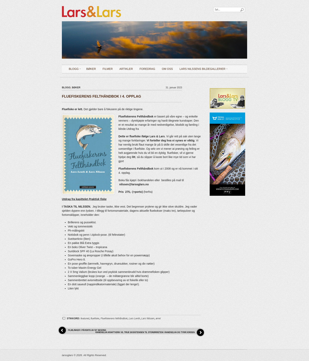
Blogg (73, 69)
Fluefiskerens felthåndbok (114, 318)
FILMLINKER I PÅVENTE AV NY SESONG (87, 330)
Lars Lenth (134, 318)
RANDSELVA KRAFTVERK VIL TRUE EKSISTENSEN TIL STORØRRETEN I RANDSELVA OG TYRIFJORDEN (145, 332)
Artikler (126, 68)
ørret (158, 318)
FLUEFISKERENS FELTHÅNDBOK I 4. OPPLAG (101, 96)
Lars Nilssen (147, 318)
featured (85, 318)
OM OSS (167, 68)
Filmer (108, 68)
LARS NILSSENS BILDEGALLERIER (202, 69)
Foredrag (147, 68)
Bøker (91, 68)
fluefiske (95, 318)
